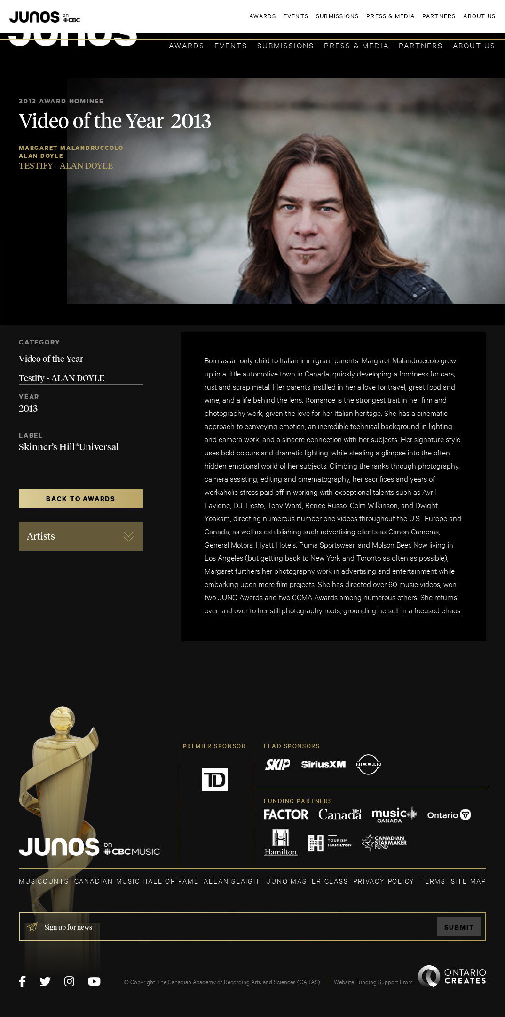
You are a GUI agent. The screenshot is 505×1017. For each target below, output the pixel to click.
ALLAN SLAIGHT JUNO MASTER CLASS (276, 880)
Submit (459, 927)
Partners (421, 45)
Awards (187, 45)
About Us (474, 45)
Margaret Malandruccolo (71, 148)
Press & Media (356, 45)
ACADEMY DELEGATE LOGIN (451, 22)
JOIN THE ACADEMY (364, 22)
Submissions (285, 45)
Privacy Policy (384, 880)
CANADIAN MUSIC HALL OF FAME (136, 880)
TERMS (433, 880)
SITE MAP (468, 880)
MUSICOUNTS (44, 880)
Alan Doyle (41, 156)
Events (230, 45)
